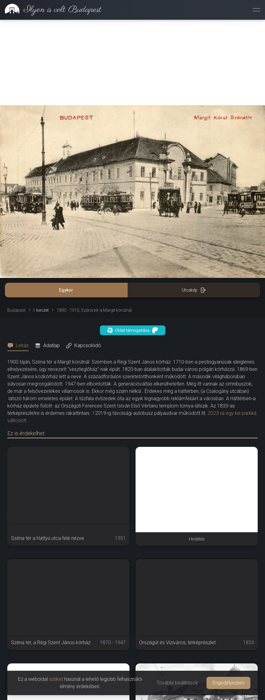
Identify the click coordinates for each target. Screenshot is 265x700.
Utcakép (194, 290)
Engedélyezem (228, 683)
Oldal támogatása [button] (132, 330)
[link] (50, 9)
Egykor (66, 290)
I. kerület (41, 310)
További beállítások (177, 683)
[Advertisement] (132, 62)
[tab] (19, 345)
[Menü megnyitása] (256, 10)
